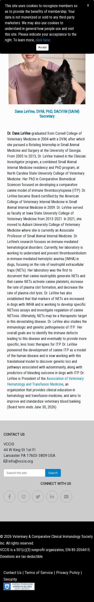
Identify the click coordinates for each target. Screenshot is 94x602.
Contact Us (13, 572)
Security (10, 579)
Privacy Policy (68, 572)
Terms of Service (39, 572)
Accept (42, 47)
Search (53, 473)
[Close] (88, 5)
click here (43, 40)
